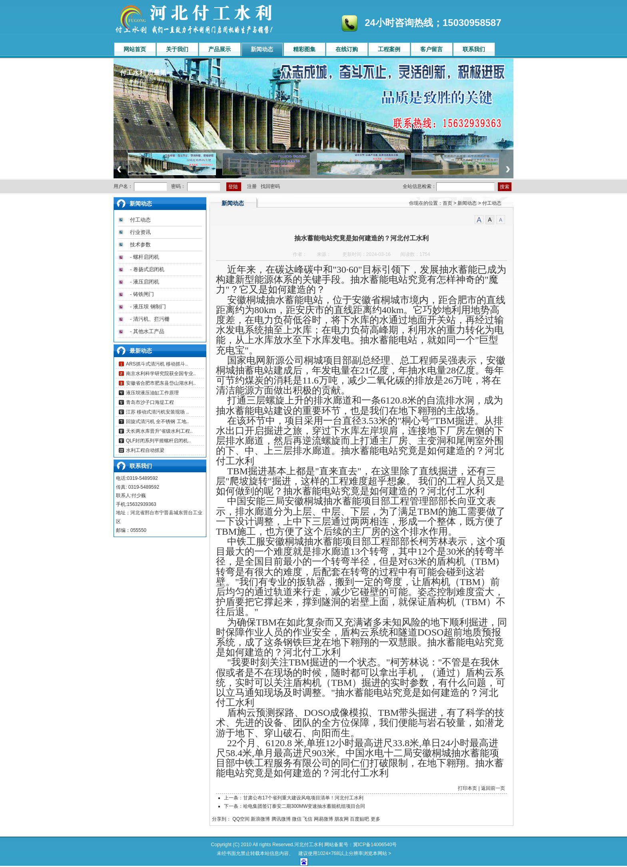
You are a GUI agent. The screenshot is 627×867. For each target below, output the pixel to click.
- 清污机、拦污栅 (150, 319)
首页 (447, 203)
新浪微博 (260, 819)
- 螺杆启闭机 (144, 257)
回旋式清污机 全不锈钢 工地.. (157, 421)
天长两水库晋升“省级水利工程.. (159, 431)
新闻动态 (467, 203)
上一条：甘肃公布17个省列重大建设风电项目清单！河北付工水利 (293, 798)
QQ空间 (241, 819)
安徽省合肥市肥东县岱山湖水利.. (161, 383)
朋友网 (341, 819)
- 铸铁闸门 (142, 294)
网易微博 (323, 819)
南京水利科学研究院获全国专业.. (161, 373)
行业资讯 (140, 232)
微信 (297, 819)
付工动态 (140, 220)
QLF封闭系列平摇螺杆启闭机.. (158, 440)
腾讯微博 (281, 819)
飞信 (307, 819)
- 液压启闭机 (144, 282)
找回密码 (270, 186)
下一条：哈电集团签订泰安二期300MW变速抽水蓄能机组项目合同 (294, 806)
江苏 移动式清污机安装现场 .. (157, 412)
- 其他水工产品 (147, 331)
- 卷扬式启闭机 (147, 269)
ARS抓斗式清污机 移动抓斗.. (157, 364)
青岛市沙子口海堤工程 (150, 402)
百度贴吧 (359, 819)
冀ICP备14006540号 (375, 844)
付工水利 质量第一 (146, 72)
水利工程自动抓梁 (145, 450)
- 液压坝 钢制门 (148, 307)
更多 (375, 819)
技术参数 (140, 245)
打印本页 (467, 788)
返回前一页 (493, 788)
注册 (252, 186)
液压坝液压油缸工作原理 (152, 393)
